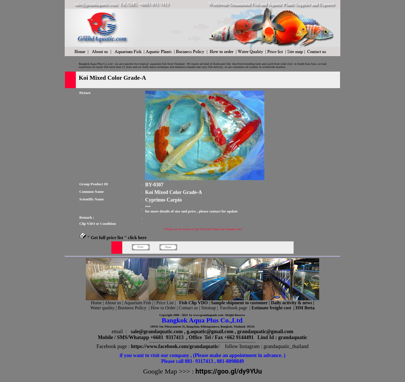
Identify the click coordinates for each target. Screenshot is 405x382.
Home (96, 302)
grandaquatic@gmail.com (265, 331)
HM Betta (305, 307)
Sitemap (208, 307)
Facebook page (233, 307)
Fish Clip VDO (193, 302)
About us (113, 302)
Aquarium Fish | (139, 302)
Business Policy (132, 307)
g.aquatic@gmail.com (209, 331)
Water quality (102, 307)
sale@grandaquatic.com (157, 331)
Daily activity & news (291, 302)
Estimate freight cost (271, 307)
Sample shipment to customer (239, 302)
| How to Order (161, 307)
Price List (165, 302)
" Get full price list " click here (117, 237)
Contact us (188, 307)
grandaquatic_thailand (286, 346)
